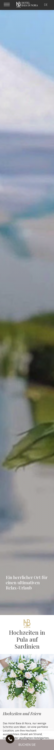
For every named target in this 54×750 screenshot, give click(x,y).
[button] (27, 744)
